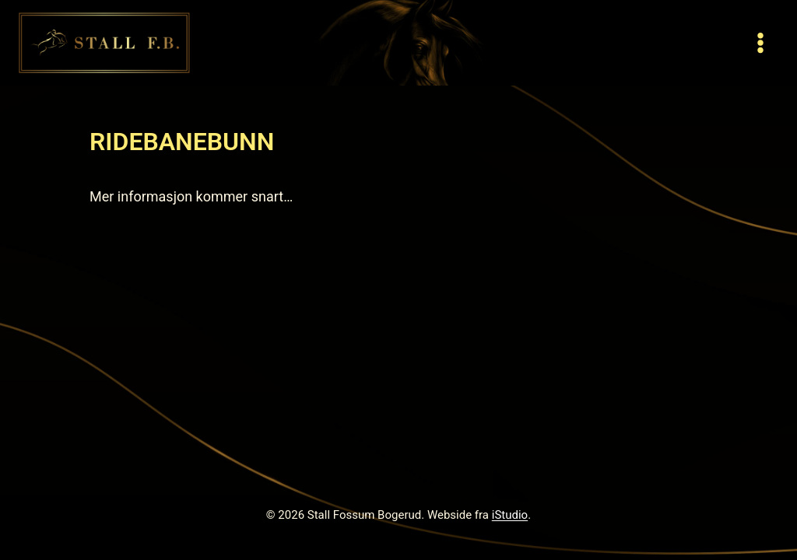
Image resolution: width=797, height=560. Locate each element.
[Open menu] (760, 42)
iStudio (510, 515)
